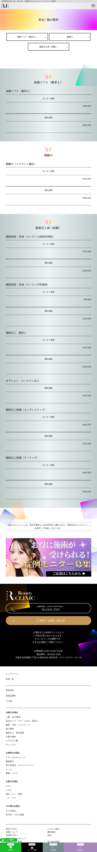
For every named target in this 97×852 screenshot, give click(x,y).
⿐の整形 (10, 729)
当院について (12, 832)
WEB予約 (80, 847)
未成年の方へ (12, 835)
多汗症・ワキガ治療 (15, 815)
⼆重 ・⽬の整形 (13, 717)
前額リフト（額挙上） (27, 37)
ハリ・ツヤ (11, 798)
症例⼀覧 (10, 679)
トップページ (12, 674)
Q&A (49, 835)
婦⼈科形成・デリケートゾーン (20, 765)
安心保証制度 (53, 842)
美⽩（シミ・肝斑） (15, 794)
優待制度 (51, 832)
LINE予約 (10, 847)
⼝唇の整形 (11, 736)
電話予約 (53, 847)
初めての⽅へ (12, 829)
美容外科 (10, 690)
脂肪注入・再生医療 (15, 733)
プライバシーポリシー (16, 838)
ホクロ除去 (11, 811)
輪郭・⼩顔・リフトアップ (18, 725)
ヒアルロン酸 (12, 740)
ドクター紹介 (53, 829)
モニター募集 (32, 847)
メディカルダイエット (16, 757)
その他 (9, 701)
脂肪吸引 (10, 761)
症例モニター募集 (14, 842)
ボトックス (11, 744)
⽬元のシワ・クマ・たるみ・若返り (22, 721)
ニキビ (9, 790)
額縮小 (70, 37)
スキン (9, 786)
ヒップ (9, 769)
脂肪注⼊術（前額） (48, 47)
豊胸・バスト (12, 773)
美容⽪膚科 (11, 696)
